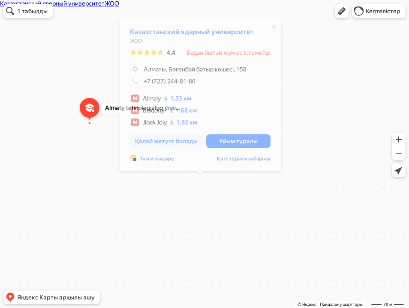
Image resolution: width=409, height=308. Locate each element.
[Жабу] (274, 29)
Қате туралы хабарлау (244, 161)
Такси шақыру (157, 161)
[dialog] (200, 97)
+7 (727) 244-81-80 (162, 83)
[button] (342, 11)
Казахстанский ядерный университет (192, 34)
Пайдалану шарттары (341, 304)
